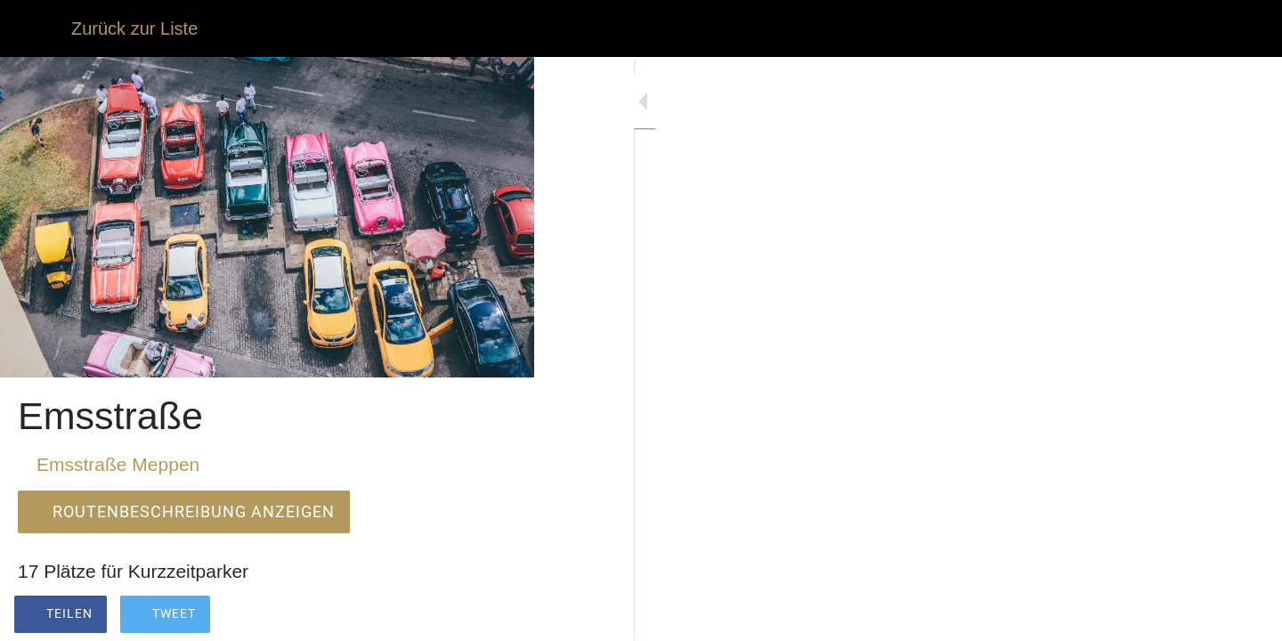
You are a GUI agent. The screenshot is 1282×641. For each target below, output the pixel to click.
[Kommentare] (498, 616)
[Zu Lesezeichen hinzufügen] (455, 616)
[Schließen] (35, 28)
